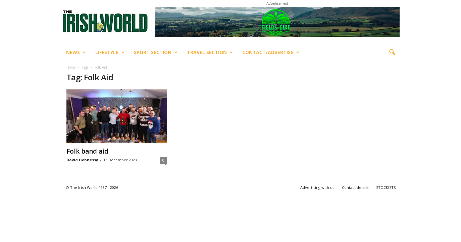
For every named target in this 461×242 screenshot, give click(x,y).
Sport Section (155, 52)
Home (70, 67)
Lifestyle (109, 52)
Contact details (355, 187)
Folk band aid (87, 151)
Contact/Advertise (270, 52)
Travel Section (210, 52)
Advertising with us (317, 187)
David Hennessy (82, 159)
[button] (392, 52)
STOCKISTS (386, 187)
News (76, 52)
